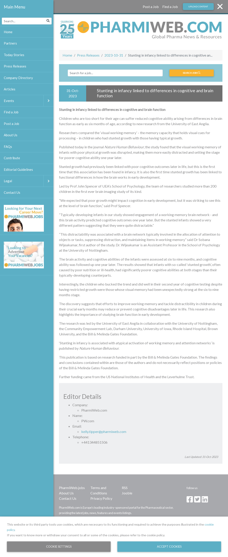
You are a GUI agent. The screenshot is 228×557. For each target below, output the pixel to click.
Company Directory (18, 78)
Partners (10, 43)
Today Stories (14, 55)
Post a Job (151, 6)
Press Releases (88, 55)
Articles (9, 89)
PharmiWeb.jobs (72, 488)
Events (28, 100)
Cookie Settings (59, 546)
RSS (125, 488)
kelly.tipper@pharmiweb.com (103, 431)
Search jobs (191, 72)
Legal (28, 181)
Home (67, 55)
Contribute (12, 158)
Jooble (127, 493)
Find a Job (170, 6)
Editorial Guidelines (18, 169)
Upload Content (198, 6)
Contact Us (67, 498)
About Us (66, 493)
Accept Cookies (169, 546)
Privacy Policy (101, 498)
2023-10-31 (113, 55)
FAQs (8, 147)
